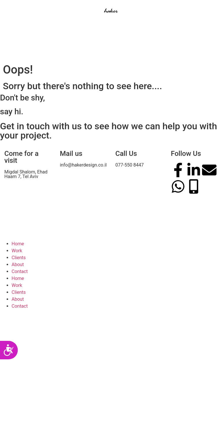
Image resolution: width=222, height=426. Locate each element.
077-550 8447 (129, 165)
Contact (20, 271)
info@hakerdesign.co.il (83, 165)
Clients (19, 257)
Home (18, 243)
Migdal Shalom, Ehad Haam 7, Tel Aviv (25, 174)
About (18, 264)
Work (17, 250)
